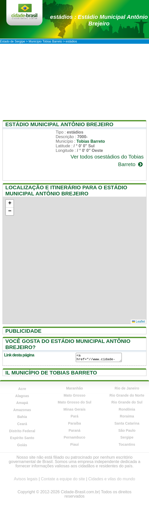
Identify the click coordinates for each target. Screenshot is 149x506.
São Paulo (127, 430)
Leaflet (138, 321)
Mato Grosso (74, 395)
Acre (22, 389)
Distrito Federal (22, 431)
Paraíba (74, 423)
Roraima (127, 416)
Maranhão (74, 388)
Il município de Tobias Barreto (51, 372)
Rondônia (127, 409)
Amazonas (22, 410)
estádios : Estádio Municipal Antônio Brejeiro (99, 20)
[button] (9, 204)
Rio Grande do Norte (127, 395)
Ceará (22, 424)
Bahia (22, 417)
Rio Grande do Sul (126, 402)
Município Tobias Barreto (45, 41)
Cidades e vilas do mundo (111, 479)
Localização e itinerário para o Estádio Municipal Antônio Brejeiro (66, 190)
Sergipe (126, 437)
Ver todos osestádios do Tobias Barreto (107, 160)
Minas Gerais (74, 409)
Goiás (22, 445)
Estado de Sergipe (12, 41)
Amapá (22, 403)
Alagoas (22, 396)
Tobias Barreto (91, 141)
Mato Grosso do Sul (74, 402)
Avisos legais (26, 479)
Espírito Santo (22, 438)
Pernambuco (74, 437)
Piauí (74, 444)
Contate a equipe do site (63, 479)
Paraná (75, 430)
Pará (74, 416)
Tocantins (126, 444)
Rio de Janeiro (127, 388)
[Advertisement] (74, 82)
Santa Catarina (126, 423)
